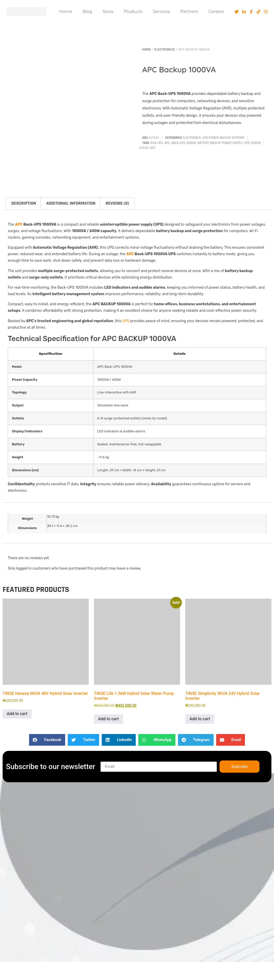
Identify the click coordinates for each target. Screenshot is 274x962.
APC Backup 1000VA (179, 69)
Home (65, 11)
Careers (216, 11)
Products (133, 11)
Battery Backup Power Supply (220, 143)
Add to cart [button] (17, 713)
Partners (189, 11)
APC (167, 143)
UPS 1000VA (252, 143)
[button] (47, 740)
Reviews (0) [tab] (117, 203)
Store (107, 11)
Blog (87, 11)
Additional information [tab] (70, 203)
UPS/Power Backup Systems (223, 138)
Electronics (164, 49)
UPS (125, 321)
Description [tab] (23, 203)
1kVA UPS (156, 143)
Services (161, 11)
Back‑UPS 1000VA (184, 143)
